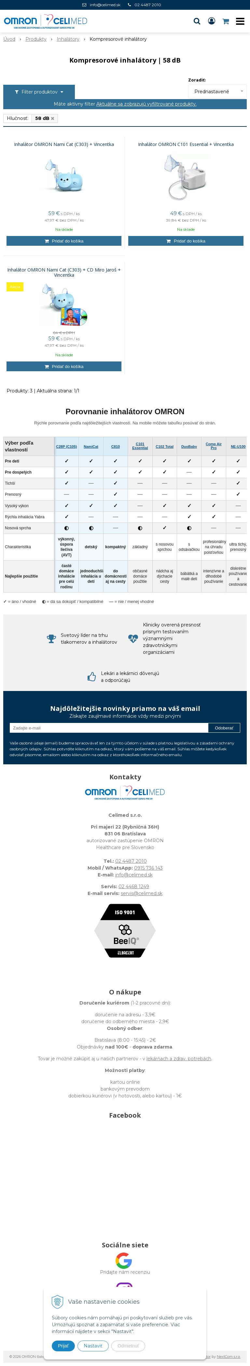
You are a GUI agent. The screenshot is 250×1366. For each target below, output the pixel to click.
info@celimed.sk (105, 4)
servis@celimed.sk (141, 893)
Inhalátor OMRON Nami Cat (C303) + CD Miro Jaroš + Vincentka (64, 272)
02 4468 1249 (133, 886)
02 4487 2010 (147, 4)
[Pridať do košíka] (64, 241)
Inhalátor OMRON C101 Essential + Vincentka (186, 144)
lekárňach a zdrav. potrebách (178, 1059)
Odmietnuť (128, 1345)
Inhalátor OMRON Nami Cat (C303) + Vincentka (64, 144)
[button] (197, 21)
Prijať (63, 1345)
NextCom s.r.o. (229, 1356)
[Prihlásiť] (211, 21)
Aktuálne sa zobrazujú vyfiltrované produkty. (146, 104)
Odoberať (224, 728)
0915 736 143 (148, 868)
